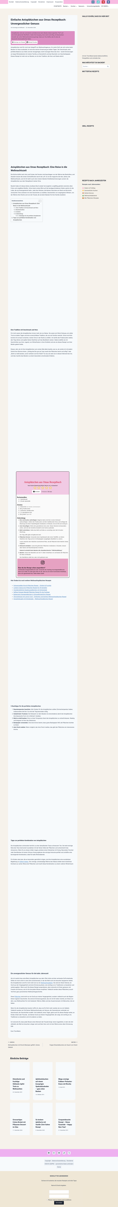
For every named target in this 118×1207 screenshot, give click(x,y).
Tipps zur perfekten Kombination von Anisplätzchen (24, 219)
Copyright (34, 2)
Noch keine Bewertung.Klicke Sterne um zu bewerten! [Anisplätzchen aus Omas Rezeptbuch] (43, 485)
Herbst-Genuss (89, 193)
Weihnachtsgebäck (47, 983)
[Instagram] (93, 1)
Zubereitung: (19, 213)
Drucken (36, 491)
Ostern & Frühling (89, 188)
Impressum (50, 2)
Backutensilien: (20, 209)
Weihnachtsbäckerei (90, 195)
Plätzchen (18, 996)
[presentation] (20, 1068)
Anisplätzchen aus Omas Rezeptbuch (42, 482)
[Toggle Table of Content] (39, 201)
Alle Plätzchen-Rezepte (91, 198)
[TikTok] (98, 1)
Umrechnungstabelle (93, 6)
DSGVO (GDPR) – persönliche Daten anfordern (59, 1164)
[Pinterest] (103, 1)
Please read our (59, 1200)
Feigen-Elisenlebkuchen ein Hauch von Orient (60, 1043)
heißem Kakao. (24, 861)
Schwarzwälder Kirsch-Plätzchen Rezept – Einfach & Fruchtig (32, 585)
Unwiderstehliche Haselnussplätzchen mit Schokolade (30, 590)
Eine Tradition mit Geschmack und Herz (27, 207)
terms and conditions (64, 1200)
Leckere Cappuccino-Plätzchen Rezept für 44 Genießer (30, 588)
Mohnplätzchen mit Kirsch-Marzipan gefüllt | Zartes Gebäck (24, 1044)
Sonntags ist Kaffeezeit (18, 27)
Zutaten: (18, 212)
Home (59, 1167)
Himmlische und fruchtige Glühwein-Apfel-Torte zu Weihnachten (19, 1084)
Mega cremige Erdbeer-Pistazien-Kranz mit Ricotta (65, 1081)
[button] (35, 488)
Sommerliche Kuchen (91, 190)
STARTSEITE (57, 6)
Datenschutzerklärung (22, 2)
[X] (69, 1153)
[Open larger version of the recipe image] (70, 36)
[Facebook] (108, 1)
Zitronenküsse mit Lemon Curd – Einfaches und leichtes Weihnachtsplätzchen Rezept (40, 596)
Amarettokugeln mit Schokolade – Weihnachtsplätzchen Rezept (33, 599)
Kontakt (11, 2)
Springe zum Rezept (18, 42)
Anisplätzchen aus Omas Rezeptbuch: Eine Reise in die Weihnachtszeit (26, 204)
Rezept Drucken (31, 42)
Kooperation (59, 2)
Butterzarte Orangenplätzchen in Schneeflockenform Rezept (32, 594)
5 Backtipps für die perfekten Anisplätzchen (30, 215)
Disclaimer (41, 2)
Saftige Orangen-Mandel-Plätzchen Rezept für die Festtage (32, 592)
